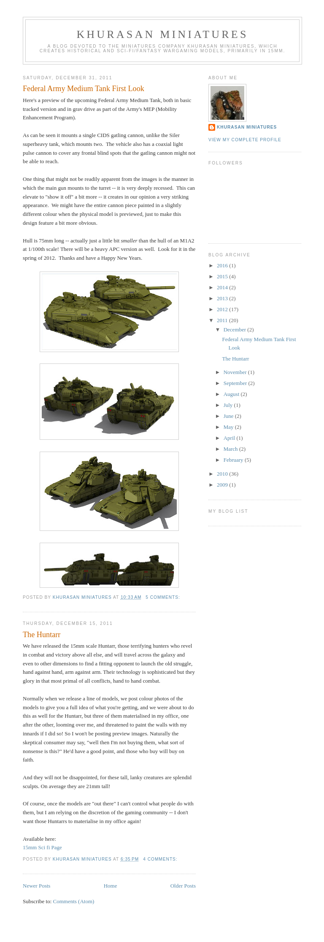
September (236, 383)
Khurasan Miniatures (162, 34)
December (236, 329)
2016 (223, 265)
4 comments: (161, 859)
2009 (223, 485)
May (229, 427)
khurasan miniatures (247, 127)
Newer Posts (36, 886)
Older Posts (183, 886)
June (229, 416)
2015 (223, 276)
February (234, 460)
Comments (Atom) (73, 901)
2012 (223, 309)
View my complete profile (244, 139)
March (231, 449)
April (230, 438)
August (232, 394)
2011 (223, 320)
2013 (223, 298)
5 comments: (163, 597)
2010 (223, 474)
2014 (223, 287)
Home (110, 886)
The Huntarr (41, 634)
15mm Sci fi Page (42, 847)
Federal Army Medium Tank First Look (83, 88)
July (229, 405)
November (236, 372)
